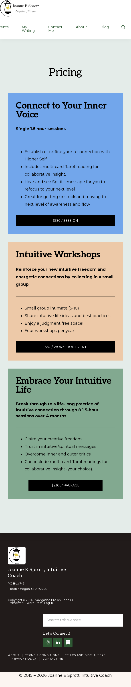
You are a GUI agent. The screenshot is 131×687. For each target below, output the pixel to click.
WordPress (34, 603)
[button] (123, 27)
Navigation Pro (45, 600)
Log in (48, 603)
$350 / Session (65, 221)
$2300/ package (65, 485)
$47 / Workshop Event (65, 347)
